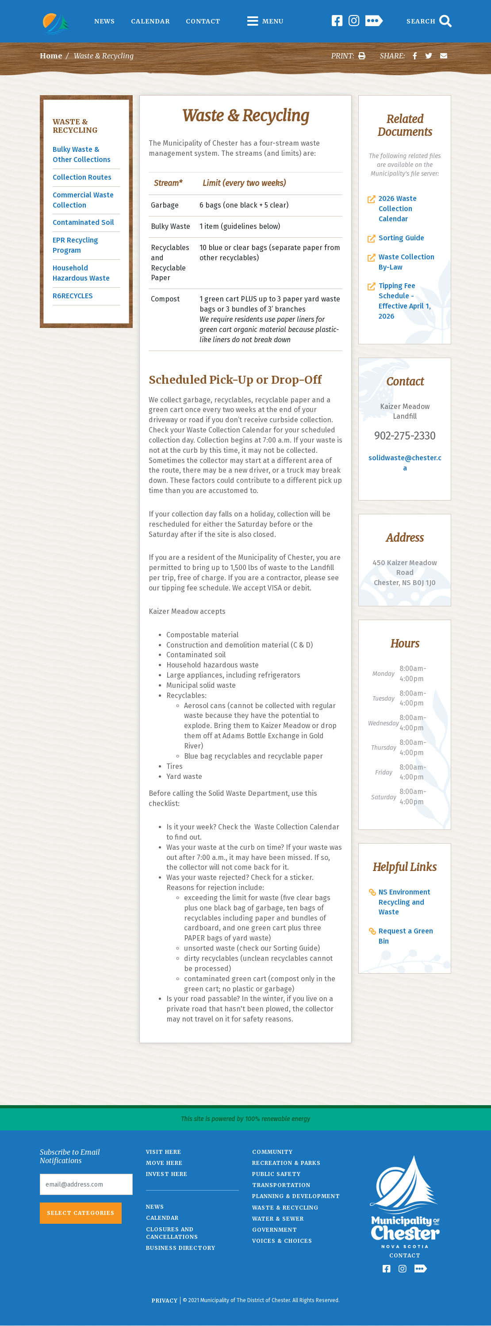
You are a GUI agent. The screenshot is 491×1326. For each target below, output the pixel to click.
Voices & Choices (282, 1240)
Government (274, 1229)
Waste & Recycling (75, 126)
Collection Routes (82, 177)
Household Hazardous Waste (81, 273)
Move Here (164, 1163)
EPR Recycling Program (75, 245)
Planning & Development (296, 1196)
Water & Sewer (278, 1218)
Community (272, 1152)
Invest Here (167, 1174)
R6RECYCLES (73, 296)
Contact (203, 21)
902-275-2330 (405, 436)
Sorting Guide (401, 238)
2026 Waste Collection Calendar (398, 208)
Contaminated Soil (83, 222)
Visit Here (163, 1152)
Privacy (165, 1300)
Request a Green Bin (406, 936)
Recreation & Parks (286, 1163)
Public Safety (276, 1174)
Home (51, 55)
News (104, 21)
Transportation (281, 1185)
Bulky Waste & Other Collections (82, 154)
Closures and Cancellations (172, 1233)
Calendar (150, 21)
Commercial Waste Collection (83, 200)
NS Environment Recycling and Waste (404, 902)
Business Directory (180, 1248)
